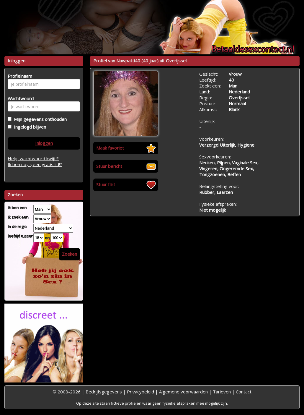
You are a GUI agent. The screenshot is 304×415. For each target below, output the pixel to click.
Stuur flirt (105, 184)
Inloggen (44, 143)
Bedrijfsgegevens (104, 392)
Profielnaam (19, 76)
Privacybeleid (140, 392)
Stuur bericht (109, 166)
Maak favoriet (110, 148)
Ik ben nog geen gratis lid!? (35, 164)
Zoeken (69, 254)
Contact (243, 392)
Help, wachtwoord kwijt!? (33, 158)
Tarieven (222, 392)
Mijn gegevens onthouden (39, 119)
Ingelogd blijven (29, 127)
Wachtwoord (19, 98)
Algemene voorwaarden (183, 392)
